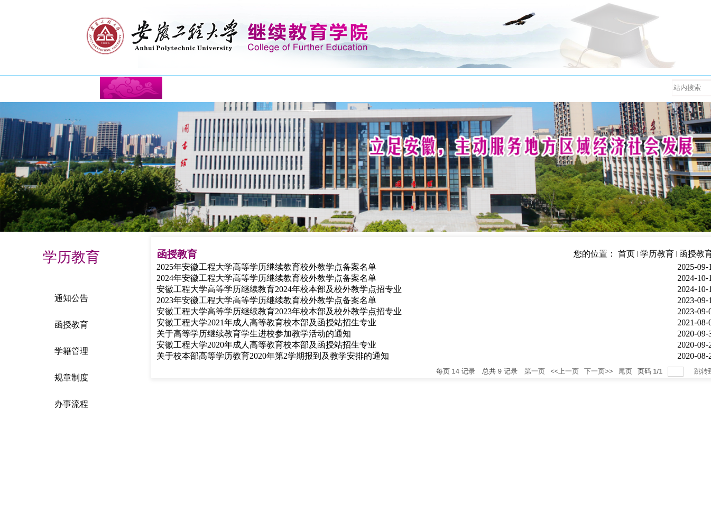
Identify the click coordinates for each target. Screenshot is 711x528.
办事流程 (71, 403)
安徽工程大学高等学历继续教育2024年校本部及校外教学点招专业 (279, 289)
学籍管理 (71, 351)
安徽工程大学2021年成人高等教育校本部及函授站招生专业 (266, 322)
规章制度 (71, 377)
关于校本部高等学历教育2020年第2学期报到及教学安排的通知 (272, 355)
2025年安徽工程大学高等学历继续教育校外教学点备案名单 (266, 266)
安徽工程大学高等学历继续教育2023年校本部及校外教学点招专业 (279, 311)
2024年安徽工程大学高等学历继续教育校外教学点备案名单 (266, 278)
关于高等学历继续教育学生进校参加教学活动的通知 (253, 333)
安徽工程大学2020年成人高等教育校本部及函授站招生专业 (266, 344)
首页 (626, 253)
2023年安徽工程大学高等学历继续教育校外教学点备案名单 (266, 300)
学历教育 (657, 253)
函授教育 (71, 324)
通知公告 (71, 298)
